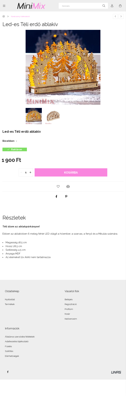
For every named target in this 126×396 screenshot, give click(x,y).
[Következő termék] (121, 16)
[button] (58, 186)
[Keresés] (83, 6)
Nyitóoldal (10, 299)
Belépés (69, 299)
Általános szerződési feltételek (20, 336)
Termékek (10, 304)
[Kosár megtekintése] (120, 6)
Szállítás (9, 351)
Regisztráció (71, 304)
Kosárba (71, 172)
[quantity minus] (21, 172)
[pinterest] (66, 196)
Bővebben (8, 141)
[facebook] (56, 196)
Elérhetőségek (12, 356)
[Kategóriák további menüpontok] (4, 6)
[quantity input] (26, 172)
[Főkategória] (4, 16)
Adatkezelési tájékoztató (16, 341)
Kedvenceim (71, 319)
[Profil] (112, 6)
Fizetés (8, 346)
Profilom (69, 309)
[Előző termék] (115, 16)
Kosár (67, 314)
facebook (7, 372)
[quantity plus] (30, 172)
